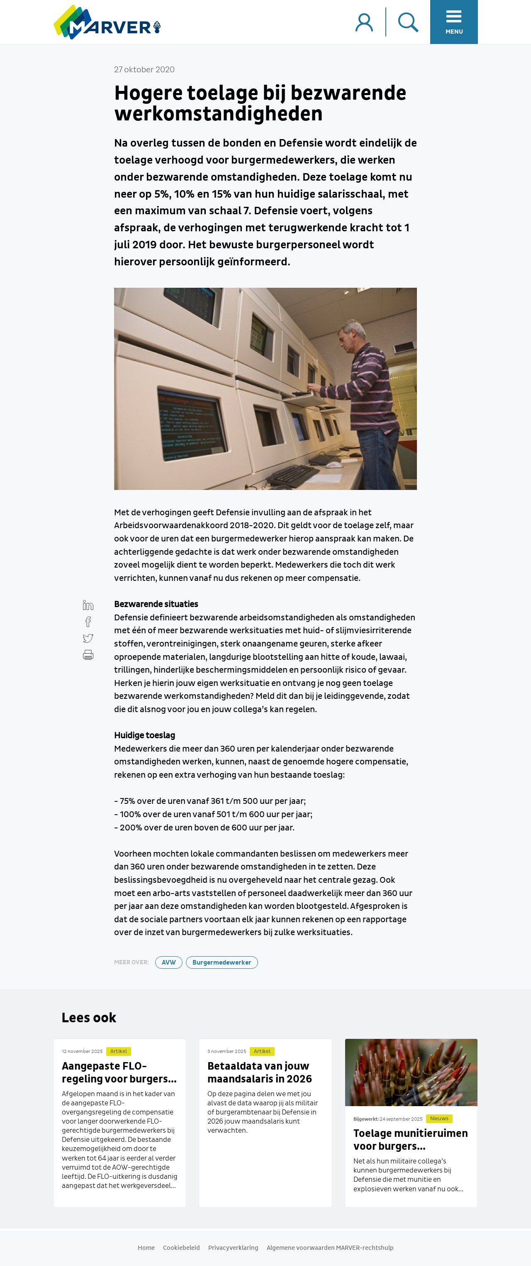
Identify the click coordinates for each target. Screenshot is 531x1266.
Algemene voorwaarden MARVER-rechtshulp (330, 1248)
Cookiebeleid (181, 1248)
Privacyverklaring (233, 1248)
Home (146, 1248)
